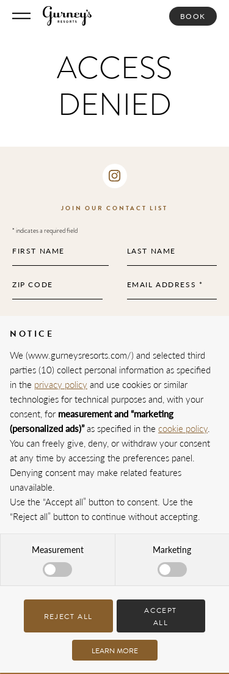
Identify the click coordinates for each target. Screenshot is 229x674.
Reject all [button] (68, 616)
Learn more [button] (115, 650)
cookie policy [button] (183, 428)
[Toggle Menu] (21, 16)
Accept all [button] (160, 616)
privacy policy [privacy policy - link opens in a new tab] (60, 384)
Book (193, 16)
